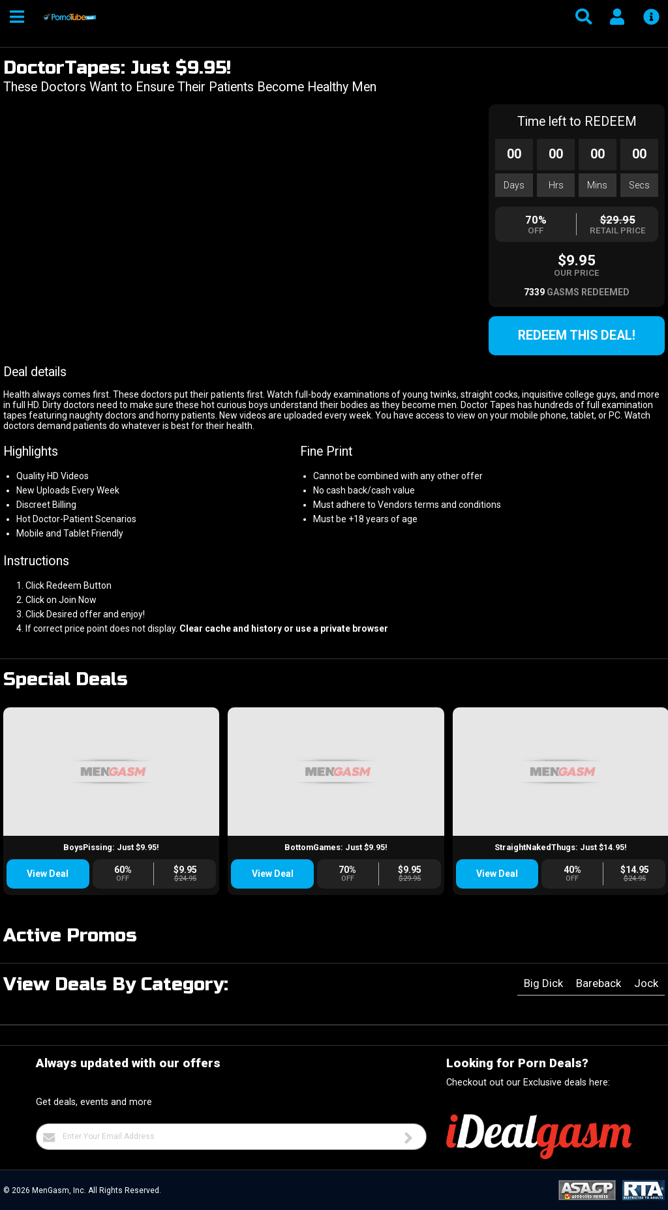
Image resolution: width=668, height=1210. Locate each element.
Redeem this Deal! (576, 335)
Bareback (598, 983)
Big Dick (543, 983)
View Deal (47, 873)
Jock (646, 983)
